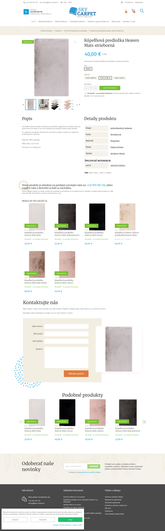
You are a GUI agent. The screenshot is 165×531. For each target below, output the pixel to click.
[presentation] (21, 421)
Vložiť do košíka (109, 88)
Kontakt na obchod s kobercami (116, 505)
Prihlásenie (109, 511)
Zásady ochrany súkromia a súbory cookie (67, 525)
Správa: (39, 349)
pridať (77, 41)
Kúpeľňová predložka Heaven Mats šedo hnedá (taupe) (35, 283)
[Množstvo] (91, 88)
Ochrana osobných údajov (114, 497)
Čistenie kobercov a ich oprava (74, 497)
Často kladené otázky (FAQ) (114, 514)
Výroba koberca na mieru (72, 505)
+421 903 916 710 (32, 2)
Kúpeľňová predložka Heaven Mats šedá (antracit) (67, 233)
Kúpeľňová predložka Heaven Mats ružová (64, 281)
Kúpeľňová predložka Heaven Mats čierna (94, 233)
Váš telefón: (38, 341)
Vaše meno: (37, 326)
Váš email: (38, 334)
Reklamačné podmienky (113, 500)
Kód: (86, 173)
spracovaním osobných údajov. (89, 472)
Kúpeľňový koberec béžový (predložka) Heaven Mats (127, 233)
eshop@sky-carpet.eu (50, 2)
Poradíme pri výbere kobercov (73, 507)
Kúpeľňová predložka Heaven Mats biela (33, 233)
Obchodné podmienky (112, 503)
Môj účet (108, 508)
